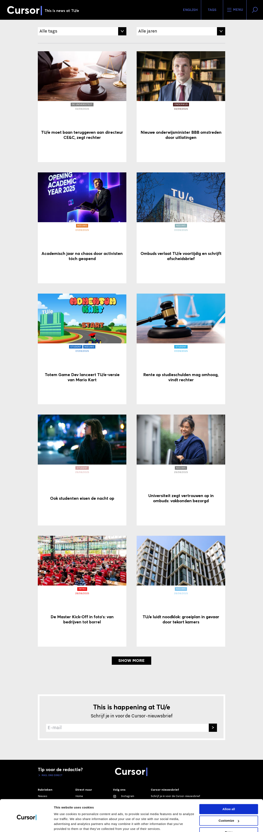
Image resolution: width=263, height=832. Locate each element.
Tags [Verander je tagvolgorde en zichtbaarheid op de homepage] (212, 10)
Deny (229, 816)
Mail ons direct (51, 775)
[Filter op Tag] (82, 31)
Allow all (229, 793)
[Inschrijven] (213, 728)
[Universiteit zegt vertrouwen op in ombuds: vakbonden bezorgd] (181, 470)
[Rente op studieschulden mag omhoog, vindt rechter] (181, 349)
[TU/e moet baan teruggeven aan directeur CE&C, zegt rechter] (82, 106)
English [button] (190, 10)
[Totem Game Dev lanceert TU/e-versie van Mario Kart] (82, 349)
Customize (229, 804)
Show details (63, 824)
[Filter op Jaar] (181, 31)
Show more (131, 660)
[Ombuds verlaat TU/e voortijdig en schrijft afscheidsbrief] (181, 227)
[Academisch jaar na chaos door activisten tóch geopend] (82, 227)
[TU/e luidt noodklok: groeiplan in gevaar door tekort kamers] (181, 591)
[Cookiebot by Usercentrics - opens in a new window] (27, 824)
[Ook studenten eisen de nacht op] (82, 470)
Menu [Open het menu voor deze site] (234, 10)
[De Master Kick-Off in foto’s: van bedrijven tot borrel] (82, 591)
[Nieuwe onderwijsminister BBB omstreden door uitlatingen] (181, 106)
